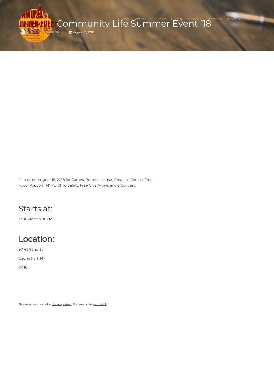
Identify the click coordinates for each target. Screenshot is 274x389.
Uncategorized (62, 304)
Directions (214, 19)
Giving (176, 19)
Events (161, 19)
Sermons (193, 19)
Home (123, 19)
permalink (100, 304)
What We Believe (241, 19)
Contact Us (142, 19)
